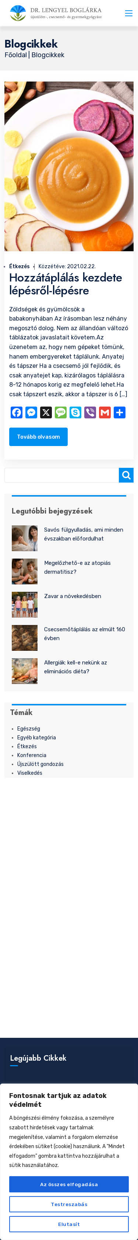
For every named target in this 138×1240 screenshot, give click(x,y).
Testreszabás (69, 1204)
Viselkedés (29, 773)
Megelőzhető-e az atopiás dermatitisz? (77, 567)
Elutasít (69, 1224)
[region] (69, 1162)
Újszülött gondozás (40, 764)
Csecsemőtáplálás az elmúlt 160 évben (84, 634)
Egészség (28, 729)
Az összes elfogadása (69, 1184)
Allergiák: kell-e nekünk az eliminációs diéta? (75, 667)
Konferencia (31, 755)
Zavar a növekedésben (72, 596)
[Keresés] (126, 475)
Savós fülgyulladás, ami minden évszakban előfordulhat (83, 534)
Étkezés (19, 266)
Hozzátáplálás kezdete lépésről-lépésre (65, 284)
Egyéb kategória (36, 738)
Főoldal (16, 55)
